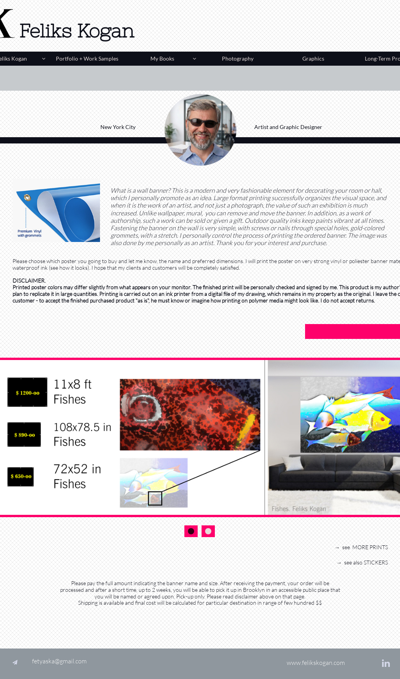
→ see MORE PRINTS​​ (361, 547)
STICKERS (376, 562)
